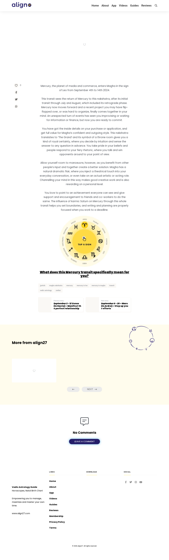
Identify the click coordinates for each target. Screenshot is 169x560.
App (114, 5)
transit (111, 285)
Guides (134, 5)
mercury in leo (82, 285)
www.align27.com (21, 513)
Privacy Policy (57, 522)
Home (95, 5)
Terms (52, 527)
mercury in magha (98, 285)
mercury (69, 285)
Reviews (146, 5)
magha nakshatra (55, 285)
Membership (56, 516)
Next (92, 389)
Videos (123, 5)
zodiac (58, 290)
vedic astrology (46, 290)
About (105, 5)
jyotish (42, 285)
